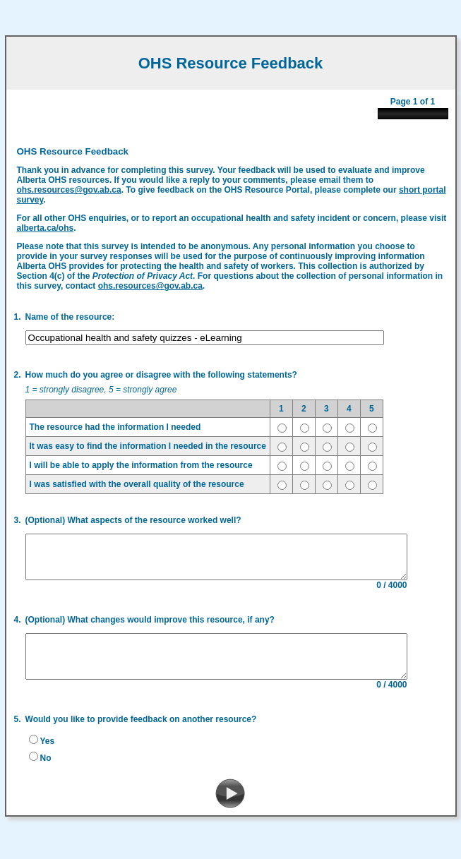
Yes (42, 748)
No (41, 765)
